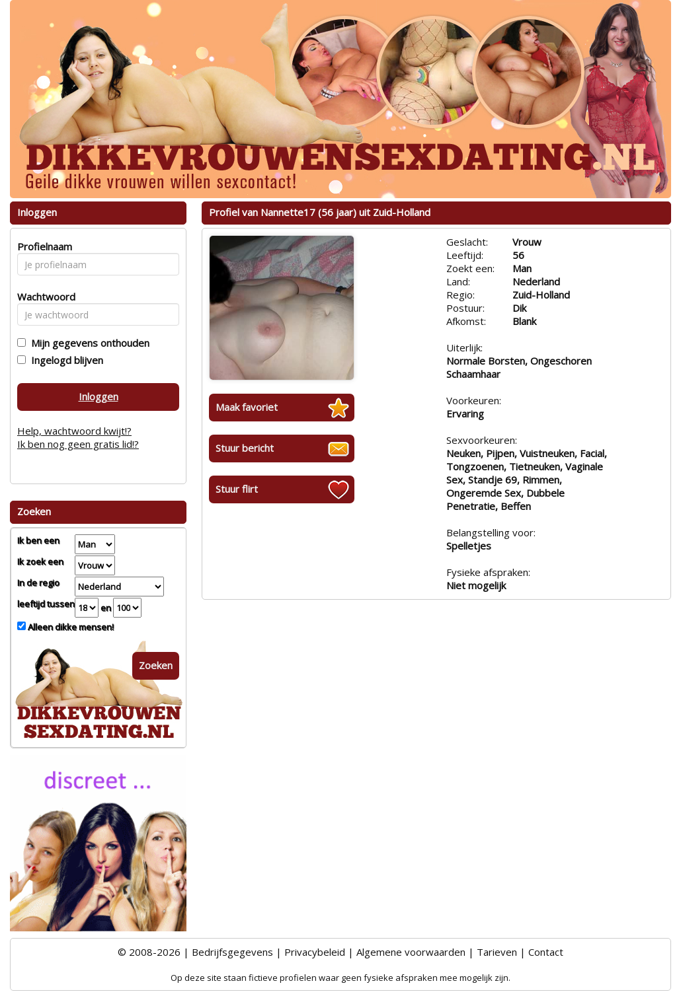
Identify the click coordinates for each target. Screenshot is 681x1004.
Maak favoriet (247, 406)
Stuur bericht (245, 447)
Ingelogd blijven (64, 360)
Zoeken (156, 665)
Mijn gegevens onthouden (87, 342)
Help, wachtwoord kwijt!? (74, 430)
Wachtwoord (42, 296)
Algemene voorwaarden (410, 951)
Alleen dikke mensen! (70, 627)
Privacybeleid (314, 951)
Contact (545, 951)
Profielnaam (42, 246)
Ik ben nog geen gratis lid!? (78, 443)
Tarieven (497, 951)
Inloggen (98, 396)
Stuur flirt (237, 488)
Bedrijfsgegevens (232, 951)
